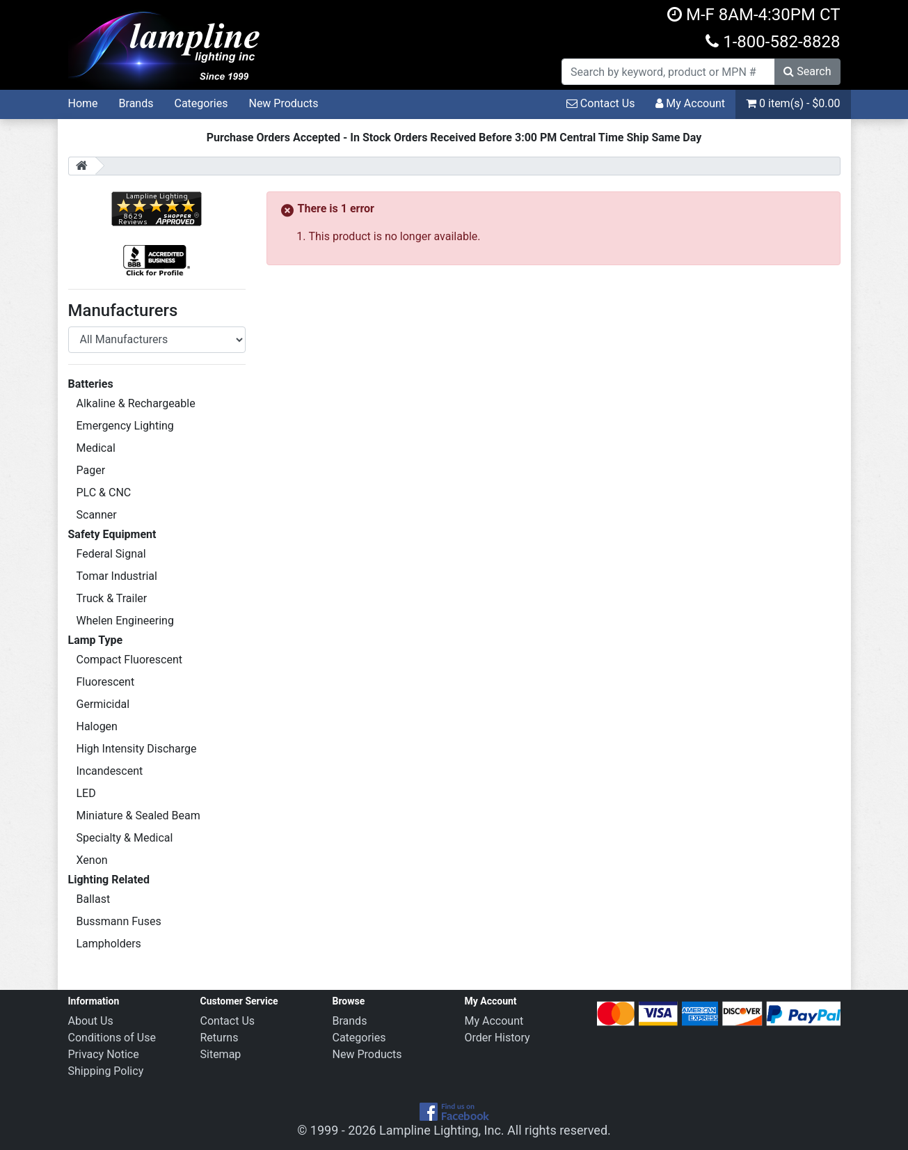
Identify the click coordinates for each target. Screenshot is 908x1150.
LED (86, 793)
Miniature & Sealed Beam (138, 815)
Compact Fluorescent (129, 659)
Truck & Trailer (112, 598)
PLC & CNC (104, 492)
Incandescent (110, 771)
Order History (497, 1037)
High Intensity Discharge (137, 748)
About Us (90, 1020)
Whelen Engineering (125, 620)
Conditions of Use (112, 1037)
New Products (283, 103)
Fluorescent (106, 681)
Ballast (94, 899)
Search (807, 71)
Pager (91, 470)
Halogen (97, 726)
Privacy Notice (103, 1054)
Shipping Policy (106, 1071)
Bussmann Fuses (119, 921)
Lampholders (109, 943)
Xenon (92, 860)
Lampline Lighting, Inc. (441, 1130)
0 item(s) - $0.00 (793, 103)
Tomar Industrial (117, 576)
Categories (201, 103)
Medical (96, 448)
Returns (219, 1037)
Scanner (97, 514)
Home (83, 103)
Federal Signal (111, 553)
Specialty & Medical (125, 837)
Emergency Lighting (125, 425)
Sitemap (220, 1054)
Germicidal (103, 704)
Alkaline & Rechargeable (136, 403)
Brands (136, 103)
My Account (690, 103)
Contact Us (600, 103)
